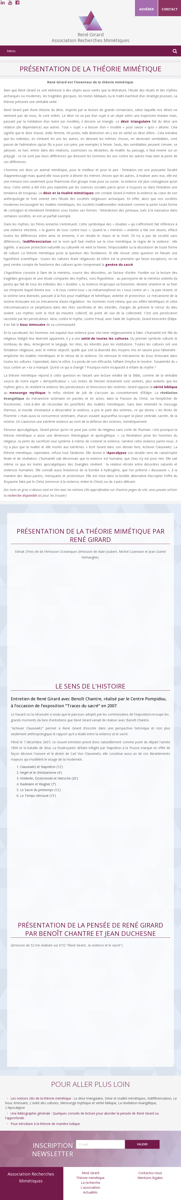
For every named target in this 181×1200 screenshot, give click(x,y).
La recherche (90, 1182)
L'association (90, 1187)
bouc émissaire (32, 324)
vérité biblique (165, 387)
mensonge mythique (27, 392)
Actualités (90, 1192)
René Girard (90, 1173)
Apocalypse (116, 452)
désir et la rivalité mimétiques (68, 193)
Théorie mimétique (90, 1178)
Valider (142, 1144)
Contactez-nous (150, 1173)
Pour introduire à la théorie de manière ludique (45, 1123)
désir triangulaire (135, 121)
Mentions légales (150, 1178)
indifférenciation (37, 241)
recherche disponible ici (24, 495)
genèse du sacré (119, 264)
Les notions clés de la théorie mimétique (41, 1098)
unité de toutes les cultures (104, 338)
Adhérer (146, 9)
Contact (170, 9)
